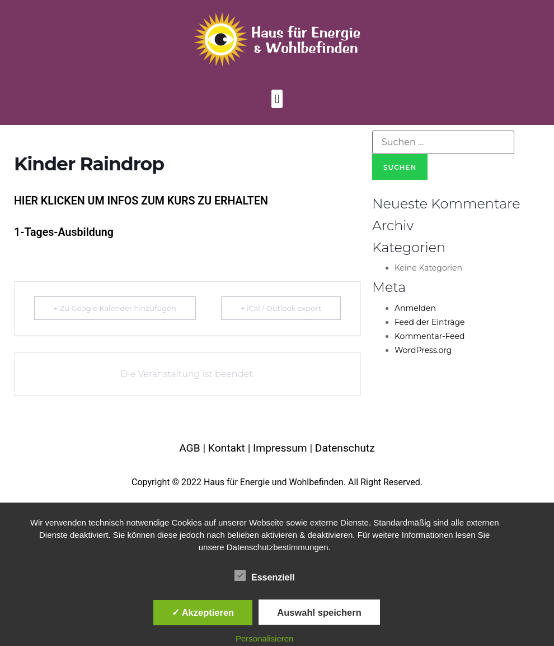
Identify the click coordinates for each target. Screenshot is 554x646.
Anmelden (415, 308)
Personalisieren (264, 638)
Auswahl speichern (319, 612)
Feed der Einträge (430, 322)
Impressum (280, 447)
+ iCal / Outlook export (281, 308)
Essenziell (264, 575)
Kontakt (226, 447)
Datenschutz (345, 447)
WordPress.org (423, 350)
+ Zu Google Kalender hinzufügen (115, 308)
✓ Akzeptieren (203, 612)
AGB (189, 447)
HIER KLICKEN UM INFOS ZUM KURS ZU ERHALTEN (141, 200)
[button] (276, 99)
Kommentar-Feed (430, 336)
